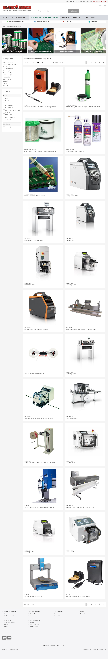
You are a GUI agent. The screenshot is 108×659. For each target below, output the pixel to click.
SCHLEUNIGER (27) (10, 117)
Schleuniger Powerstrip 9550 (33, 240)
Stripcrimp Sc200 (29, 285)
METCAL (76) (6, 66)
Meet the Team (7, 620)
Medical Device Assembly (15, 17)
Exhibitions (83, 614)
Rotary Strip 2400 (72, 196)
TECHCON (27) (9, 119)
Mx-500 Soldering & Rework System (78, 596)
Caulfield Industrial (8, 616)
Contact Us (89, 1)
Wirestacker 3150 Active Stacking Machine (80, 507)
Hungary (77, 1)
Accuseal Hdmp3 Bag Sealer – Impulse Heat (81, 329)
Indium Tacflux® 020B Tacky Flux (35, 196)
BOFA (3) (5, 81)
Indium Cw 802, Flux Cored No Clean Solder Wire (40, 151)
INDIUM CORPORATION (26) (12, 110)
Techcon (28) (6, 71)
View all (61, 62)
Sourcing (31, 616)
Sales (30, 618)
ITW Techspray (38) (8, 68)
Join (105, 5)
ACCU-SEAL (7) (9, 103)
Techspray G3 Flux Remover (75, 151)
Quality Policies (33, 626)
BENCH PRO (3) (7, 79)
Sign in (100, 5)
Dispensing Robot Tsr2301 (33, 596)
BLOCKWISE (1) (9, 107)
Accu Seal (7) (6, 77)
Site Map (5, 624)
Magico (89, 649)
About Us (5, 614)
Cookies (5, 626)
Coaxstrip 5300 (29, 552)
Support (31, 622)
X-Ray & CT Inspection (72, 17)
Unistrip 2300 (70, 240)
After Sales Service (34, 620)
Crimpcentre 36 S (71, 418)
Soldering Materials (8, 62)
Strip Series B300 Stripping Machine (36, 329)
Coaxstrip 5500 (71, 285)
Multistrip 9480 (71, 374)
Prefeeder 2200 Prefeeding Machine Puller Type (40, 463)
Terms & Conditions (34, 624)
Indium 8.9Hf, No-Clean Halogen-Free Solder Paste (83, 107)
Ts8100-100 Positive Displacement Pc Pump (39, 507)
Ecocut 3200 (70, 552)
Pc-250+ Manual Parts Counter (34, 374)
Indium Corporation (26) (9, 64)
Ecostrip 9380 (70, 463)
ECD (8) (5, 83)
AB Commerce (102, 649)
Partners (82, 1)
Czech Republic (70, 1)
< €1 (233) (8, 127)
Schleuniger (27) (7, 73)
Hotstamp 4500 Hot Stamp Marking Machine (38, 418)
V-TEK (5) (5, 85)
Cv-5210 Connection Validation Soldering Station (40, 107)
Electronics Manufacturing (44, 17)
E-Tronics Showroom (8, 622)
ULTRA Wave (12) (7, 75)
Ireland (56, 614)
